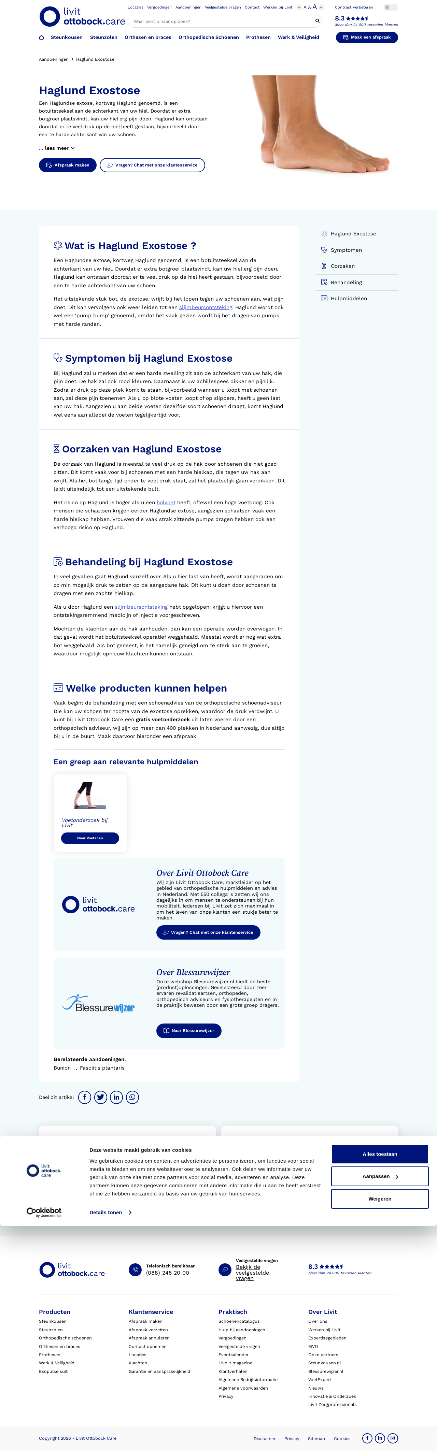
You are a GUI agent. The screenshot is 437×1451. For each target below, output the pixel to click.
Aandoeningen (188, 7)
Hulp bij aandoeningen (241, 1329)
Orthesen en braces (148, 37)
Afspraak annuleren (149, 1337)
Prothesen (258, 37)
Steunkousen (67, 37)
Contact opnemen (148, 1346)
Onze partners (323, 1354)
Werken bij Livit (278, 7)
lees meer (59, 148)
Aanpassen (380, 1401)
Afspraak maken (146, 1321)
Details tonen (105, 1437)
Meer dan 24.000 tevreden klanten (366, 25)
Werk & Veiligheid (298, 37)
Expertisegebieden (327, 1337)
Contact (252, 7)
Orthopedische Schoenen (209, 37)
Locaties (135, 7)
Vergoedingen (159, 7)
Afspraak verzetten (148, 1329)
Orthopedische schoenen (65, 1337)
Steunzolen (103, 37)
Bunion (65, 1068)
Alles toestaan (380, 1379)
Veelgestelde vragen (223, 7)
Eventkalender (233, 1354)
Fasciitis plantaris (105, 1068)
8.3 (339, 18)
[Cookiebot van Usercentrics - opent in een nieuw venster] (44, 1438)
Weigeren (379, 1424)
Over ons (317, 1321)
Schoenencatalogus (239, 1321)
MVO (313, 1346)
